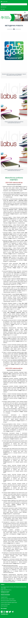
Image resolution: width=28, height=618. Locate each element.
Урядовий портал (4, 597)
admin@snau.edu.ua (7, 589)
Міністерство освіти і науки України (7, 598)
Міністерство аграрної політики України (8, 600)
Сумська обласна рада (5, 604)
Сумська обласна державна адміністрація (9, 602)
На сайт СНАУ (4, 1)
